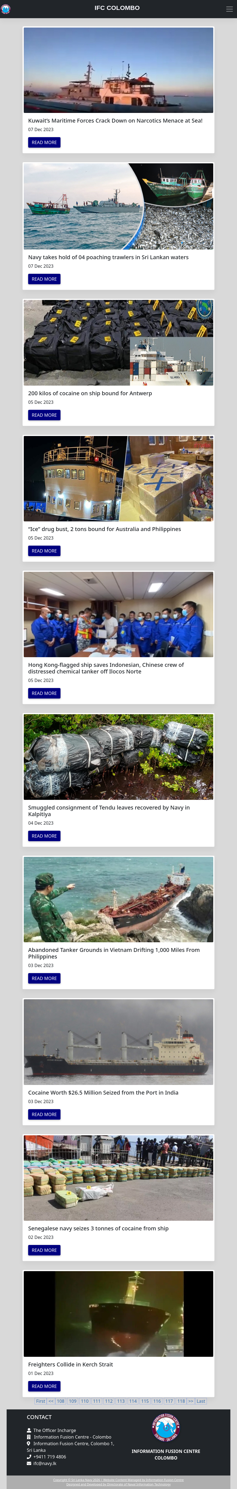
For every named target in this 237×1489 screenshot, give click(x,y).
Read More (44, 142)
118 (181, 1401)
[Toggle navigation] (229, 9)
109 (72, 1401)
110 (84, 1401)
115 (145, 1401)
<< (50, 1401)
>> (190, 1401)
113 (121, 1401)
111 (97, 1401)
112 (108, 1401)
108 (60, 1401)
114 (133, 1401)
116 (157, 1401)
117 (169, 1401)
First (40, 1401)
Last (201, 1401)
